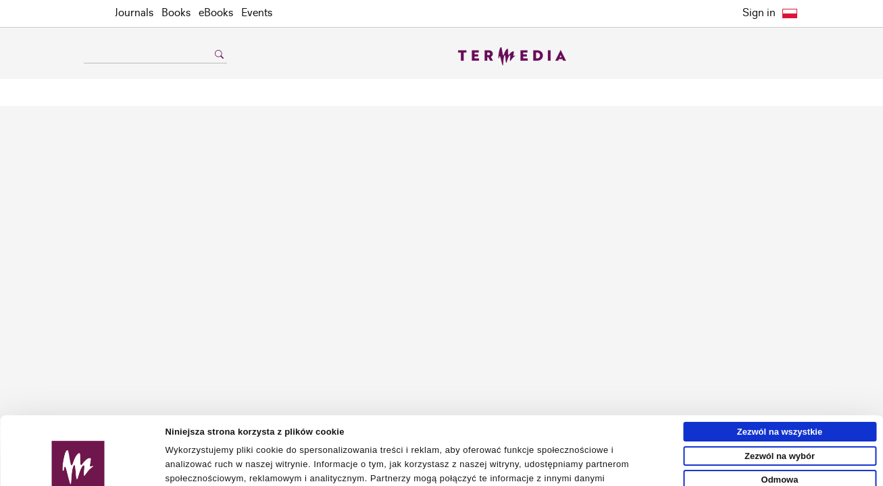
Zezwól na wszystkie (779, 363)
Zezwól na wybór (780, 388)
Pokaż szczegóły (626, 470)
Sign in (759, 13)
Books (176, 13)
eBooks (216, 13)
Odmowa (780, 411)
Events (256, 13)
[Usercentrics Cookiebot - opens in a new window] (78, 470)
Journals (134, 13)
